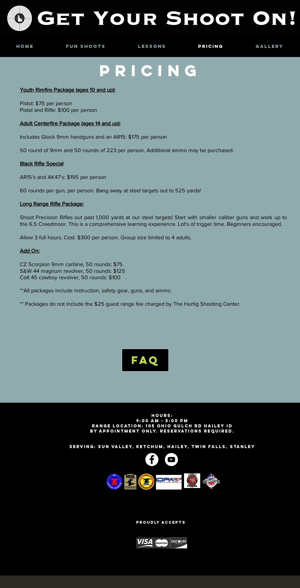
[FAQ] (145, 360)
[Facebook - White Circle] (151, 459)
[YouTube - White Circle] (171, 459)
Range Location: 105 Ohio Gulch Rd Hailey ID (162, 426)
